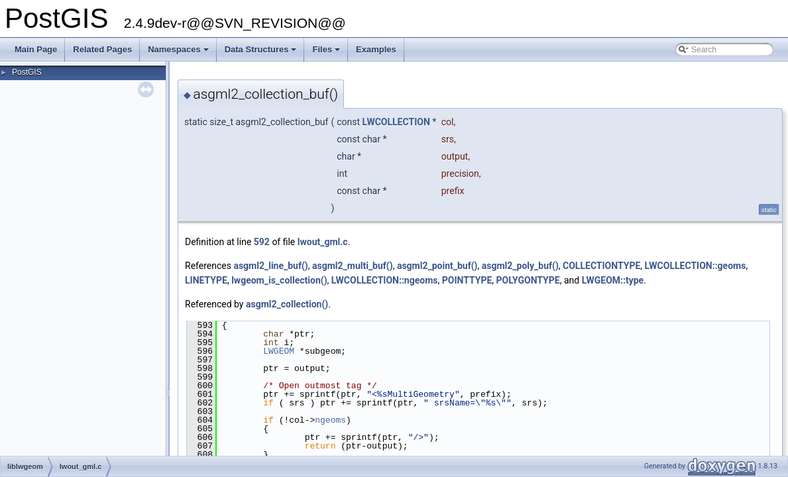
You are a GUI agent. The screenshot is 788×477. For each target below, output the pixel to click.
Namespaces (179, 53)
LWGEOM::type (613, 280)
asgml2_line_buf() (270, 265)
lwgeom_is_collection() (279, 280)
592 (262, 242)
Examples (376, 49)
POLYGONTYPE (528, 280)
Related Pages (102, 49)
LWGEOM (278, 351)
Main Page (36, 49)
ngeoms (330, 420)
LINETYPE (206, 280)
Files (327, 53)
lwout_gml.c (323, 242)
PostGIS (27, 72)
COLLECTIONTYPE (601, 265)
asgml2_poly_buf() (520, 265)
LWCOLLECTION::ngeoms (384, 280)
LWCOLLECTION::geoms (695, 265)
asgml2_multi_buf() (352, 265)
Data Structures (262, 53)
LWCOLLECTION (396, 122)
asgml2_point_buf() (437, 265)
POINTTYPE (467, 280)
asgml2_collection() (287, 304)
